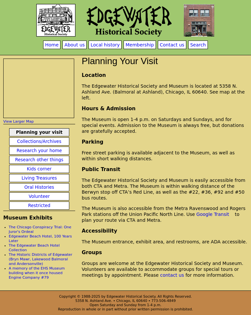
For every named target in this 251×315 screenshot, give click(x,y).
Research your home (39, 150)
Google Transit (212, 214)
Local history (105, 44)
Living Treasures (39, 178)
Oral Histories (39, 187)
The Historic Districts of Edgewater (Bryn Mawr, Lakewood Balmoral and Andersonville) (40, 259)
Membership (140, 44)
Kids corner (39, 168)
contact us (172, 275)
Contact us (172, 44)
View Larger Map (18, 121)
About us (74, 44)
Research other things (39, 159)
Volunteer (39, 196)
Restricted (39, 205)
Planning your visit (39, 132)
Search (198, 44)
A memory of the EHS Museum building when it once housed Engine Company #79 (37, 273)
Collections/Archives (39, 141)
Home (52, 44)
